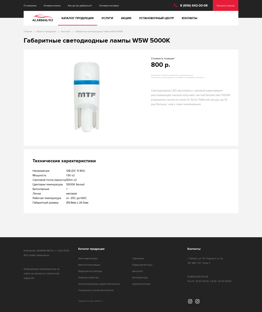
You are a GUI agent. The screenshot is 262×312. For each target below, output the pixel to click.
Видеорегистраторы (90, 271)
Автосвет (137, 271)
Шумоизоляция (141, 284)
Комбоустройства (88, 277)
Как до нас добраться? (80, 5)
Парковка (138, 258)
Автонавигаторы (88, 258)
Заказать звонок (226, 5)
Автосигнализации (89, 264)
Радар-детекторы (142, 264)
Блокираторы (140, 277)
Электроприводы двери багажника (99, 284)
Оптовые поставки (109, 5)
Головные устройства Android (95, 290)
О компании (30, 5)
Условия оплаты (52, 5)
